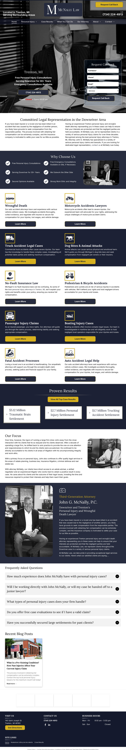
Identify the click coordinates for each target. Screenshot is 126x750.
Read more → (12, 684)
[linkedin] (49, 725)
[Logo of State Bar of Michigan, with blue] (63, 700)
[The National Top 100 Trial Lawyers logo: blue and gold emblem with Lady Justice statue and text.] (100, 700)
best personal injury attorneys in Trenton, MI (26, 289)
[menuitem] (14, 22)
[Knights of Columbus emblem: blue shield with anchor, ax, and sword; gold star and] (25, 700)
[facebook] (45, 725)
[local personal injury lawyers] (23, 649)
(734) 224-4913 (113, 14)
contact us (96, 145)
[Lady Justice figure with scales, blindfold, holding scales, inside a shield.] (82, 700)
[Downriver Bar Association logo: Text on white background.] (44, 700)
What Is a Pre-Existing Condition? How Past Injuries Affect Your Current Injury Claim (23, 665)
